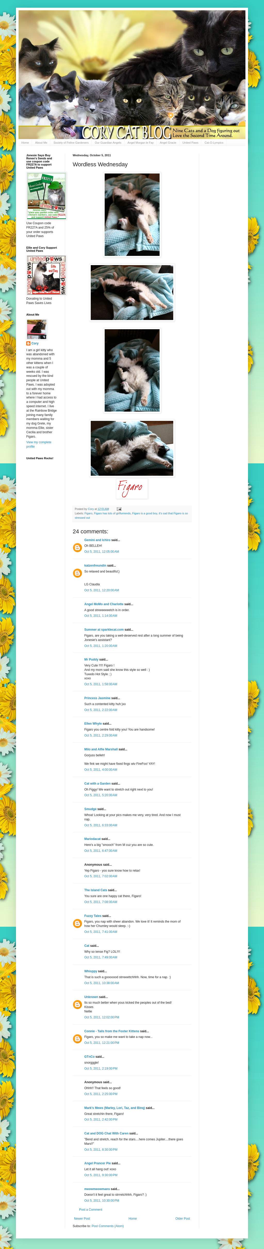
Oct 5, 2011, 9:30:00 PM (100, 1175)
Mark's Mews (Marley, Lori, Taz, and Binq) (114, 1108)
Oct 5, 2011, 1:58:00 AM (100, 684)
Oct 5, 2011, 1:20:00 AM (100, 646)
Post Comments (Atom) (108, 1226)
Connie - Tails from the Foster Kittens (111, 1031)
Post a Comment (90, 1209)
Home (25, 142)
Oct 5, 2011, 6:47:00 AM (100, 851)
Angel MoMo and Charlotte (103, 604)
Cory (34, 343)
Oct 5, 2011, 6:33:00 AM (100, 825)
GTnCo (89, 1057)
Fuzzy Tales (92, 916)
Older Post (182, 1218)
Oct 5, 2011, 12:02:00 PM (101, 1017)
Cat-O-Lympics (213, 142)
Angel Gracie (168, 142)
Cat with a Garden (97, 783)
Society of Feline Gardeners (70, 142)
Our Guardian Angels (108, 142)
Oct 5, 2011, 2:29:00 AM (100, 735)
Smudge (90, 809)
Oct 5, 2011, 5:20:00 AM (100, 795)
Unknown (91, 997)
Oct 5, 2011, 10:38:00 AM (101, 983)
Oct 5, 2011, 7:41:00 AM (100, 932)
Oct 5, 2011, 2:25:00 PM (100, 1094)
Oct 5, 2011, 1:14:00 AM (100, 616)
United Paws (191, 142)
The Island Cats (95, 890)
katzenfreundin (95, 565)
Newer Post (82, 1218)
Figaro (89, 513)
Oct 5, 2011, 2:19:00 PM (100, 1068)
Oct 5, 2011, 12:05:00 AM (101, 551)
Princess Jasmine (97, 698)
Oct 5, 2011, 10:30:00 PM (101, 1200)
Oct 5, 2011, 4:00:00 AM (100, 769)
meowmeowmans (97, 1189)
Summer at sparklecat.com (104, 629)
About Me (41, 142)
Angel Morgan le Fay (141, 142)
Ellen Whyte (93, 723)
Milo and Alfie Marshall (101, 749)
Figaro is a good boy (144, 513)
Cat (86, 946)
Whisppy (90, 971)
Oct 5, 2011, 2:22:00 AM (100, 710)
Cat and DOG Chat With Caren (106, 1133)
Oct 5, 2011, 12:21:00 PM (101, 1043)
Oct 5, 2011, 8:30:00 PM (100, 1149)
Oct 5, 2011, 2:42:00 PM (100, 1119)
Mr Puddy (91, 659)
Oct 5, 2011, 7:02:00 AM (100, 876)
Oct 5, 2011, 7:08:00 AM (100, 902)
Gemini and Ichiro (97, 540)
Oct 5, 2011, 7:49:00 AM (100, 957)
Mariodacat (92, 839)
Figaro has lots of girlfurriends (112, 513)
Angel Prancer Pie (97, 1163)
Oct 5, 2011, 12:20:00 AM (101, 590)
